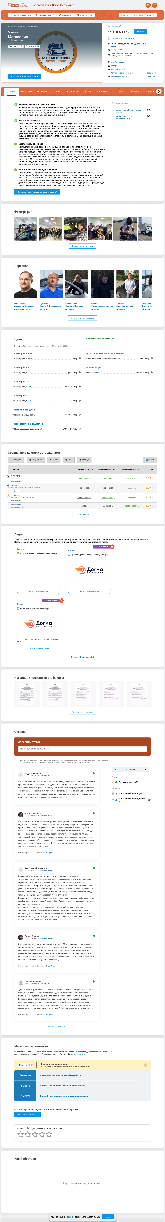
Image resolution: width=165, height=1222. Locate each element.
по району (138, 15)
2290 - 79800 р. (108, 478)
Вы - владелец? (114, 26)
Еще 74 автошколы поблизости (24, 76)
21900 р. (84, 506)
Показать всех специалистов (82, 318)
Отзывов (31, 46)
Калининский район (120, 73)
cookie (70, 1217)
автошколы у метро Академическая (125, 117)
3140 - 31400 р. (132, 478)
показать (140, 32)
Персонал (42, 91)
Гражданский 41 (47, 776)
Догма (14, 485)
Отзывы (84, 15)
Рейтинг (135, 91)
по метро (151, 15)
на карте (114, 46)
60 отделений (117, 50)
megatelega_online (119, 69)
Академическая (118, 76)
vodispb (114, 65)
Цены (65, 15)
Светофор (15, 475)
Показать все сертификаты (82, 712)
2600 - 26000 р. (84, 478)
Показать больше (82, 515)
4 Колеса (15, 495)
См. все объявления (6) (82, 657)
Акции (88, 91)
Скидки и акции (45, 15)
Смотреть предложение (38, 591)
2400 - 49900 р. (84, 488)
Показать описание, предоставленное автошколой (37, 192)
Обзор (12, 91)
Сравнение (73, 91)
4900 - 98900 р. (108, 488)
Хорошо (108, 1217)
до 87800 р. (108, 506)
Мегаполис (16, 505)
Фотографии (27, 91)
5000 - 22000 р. (84, 498)
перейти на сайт (118, 62)
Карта (151, 91)
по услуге (125, 15)
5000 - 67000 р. (108, 498)
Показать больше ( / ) (56, 1026)
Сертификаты (104, 91)
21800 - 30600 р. (132, 506)
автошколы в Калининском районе (128, 111)
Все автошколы (21, 15)
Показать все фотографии (82, 246)
